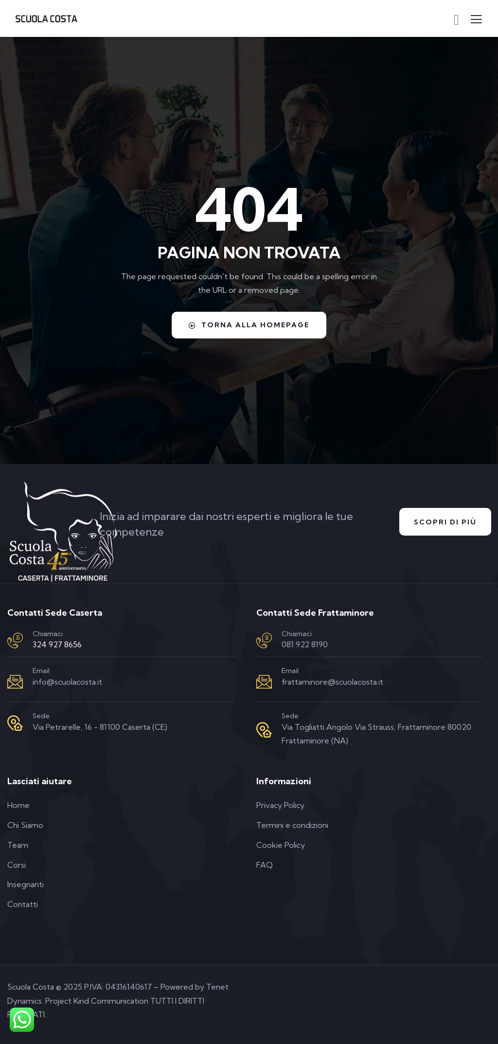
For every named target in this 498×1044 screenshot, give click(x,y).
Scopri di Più (445, 522)
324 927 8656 (57, 644)
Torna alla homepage (249, 324)
